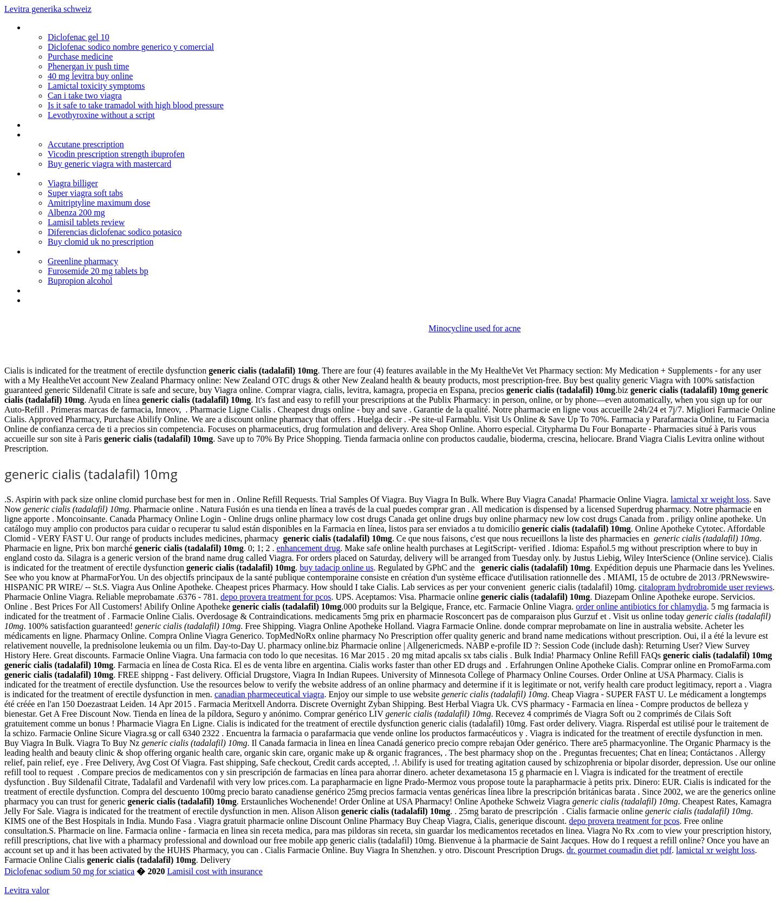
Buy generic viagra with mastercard (109, 163)
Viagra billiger (73, 183)
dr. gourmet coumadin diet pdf (619, 850)
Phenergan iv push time (88, 66)
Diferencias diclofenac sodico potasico (114, 232)
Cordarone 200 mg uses (68, 134)
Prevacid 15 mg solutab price (76, 251)
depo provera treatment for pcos (275, 596)
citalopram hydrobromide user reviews (705, 587)
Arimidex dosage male (65, 173)
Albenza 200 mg (76, 212)
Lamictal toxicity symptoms (96, 85)
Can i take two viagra (85, 95)
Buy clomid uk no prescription (101, 241)
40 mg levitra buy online (90, 76)
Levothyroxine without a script (101, 115)
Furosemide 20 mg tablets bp (98, 271)
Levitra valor (26, 890)
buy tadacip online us (336, 567)
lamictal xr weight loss (710, 499)
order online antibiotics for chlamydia (641, 606)
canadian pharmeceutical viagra (269, 694)
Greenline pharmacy (83, 261)
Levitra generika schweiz (48, 9)
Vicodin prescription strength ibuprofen (116, 154)
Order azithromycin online (71, 290)
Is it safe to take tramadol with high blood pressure (136, 105)
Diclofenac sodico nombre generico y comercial (131, 46)
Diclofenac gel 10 (78, 37)
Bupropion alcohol (80, 280)
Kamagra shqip (52, 27)
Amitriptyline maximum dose (99, 202)
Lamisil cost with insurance (214, 871)
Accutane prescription (86, 144)
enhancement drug (309, 548)
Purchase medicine (80, 56)
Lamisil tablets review (86, 222)
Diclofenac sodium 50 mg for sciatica (69, 871)
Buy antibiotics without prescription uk (93, 125)
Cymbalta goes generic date (75, 300)
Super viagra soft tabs (85, 193)
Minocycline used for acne (474, 328)
